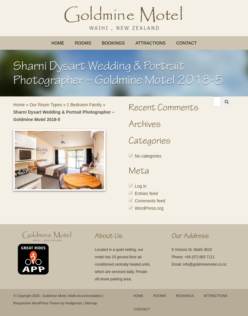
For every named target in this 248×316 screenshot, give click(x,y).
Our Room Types (46, 104)
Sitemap (91, 303)
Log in (140, 186)
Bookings (113, 43)
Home (57, 43)
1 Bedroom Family (84, 104)
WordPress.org (149, 208)
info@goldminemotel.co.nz (205, 264)
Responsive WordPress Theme (36, 303)
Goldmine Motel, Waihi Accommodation (72, 296)
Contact (186, 43)
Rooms (83, 43)
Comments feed (150, 200)
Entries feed (146, 193)
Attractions (150, 43)
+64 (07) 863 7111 (199, 257)
